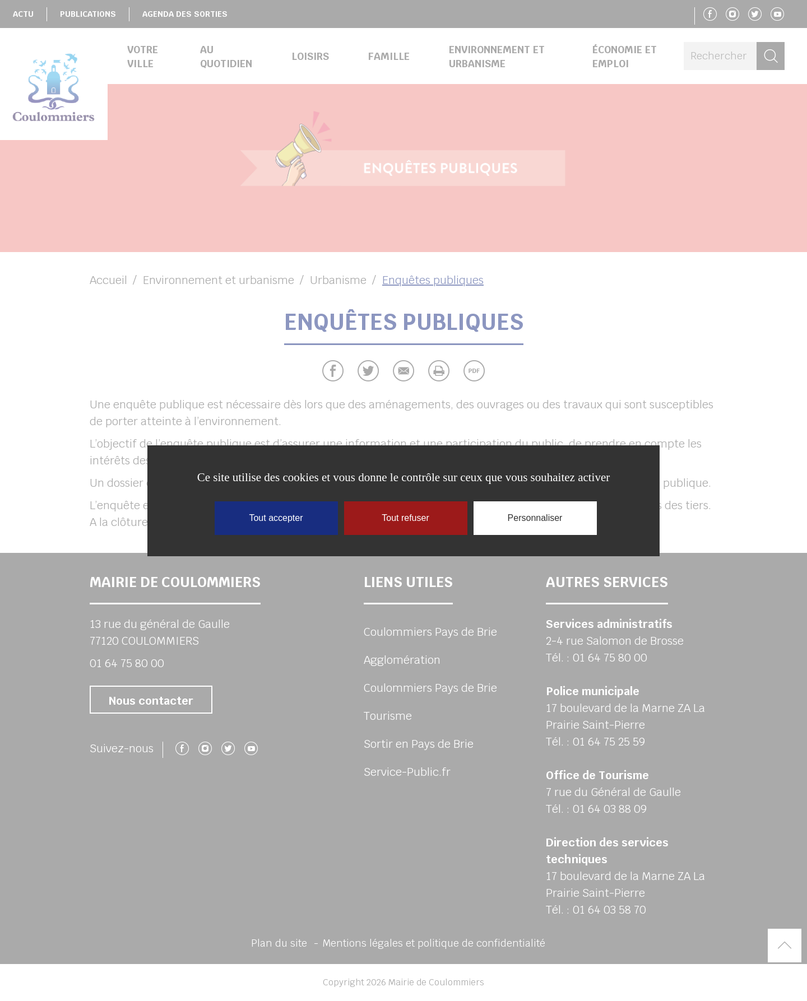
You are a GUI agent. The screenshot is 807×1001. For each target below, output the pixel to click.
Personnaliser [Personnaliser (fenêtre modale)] (535, 518)
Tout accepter (276, 518)
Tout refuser (405, 518)
